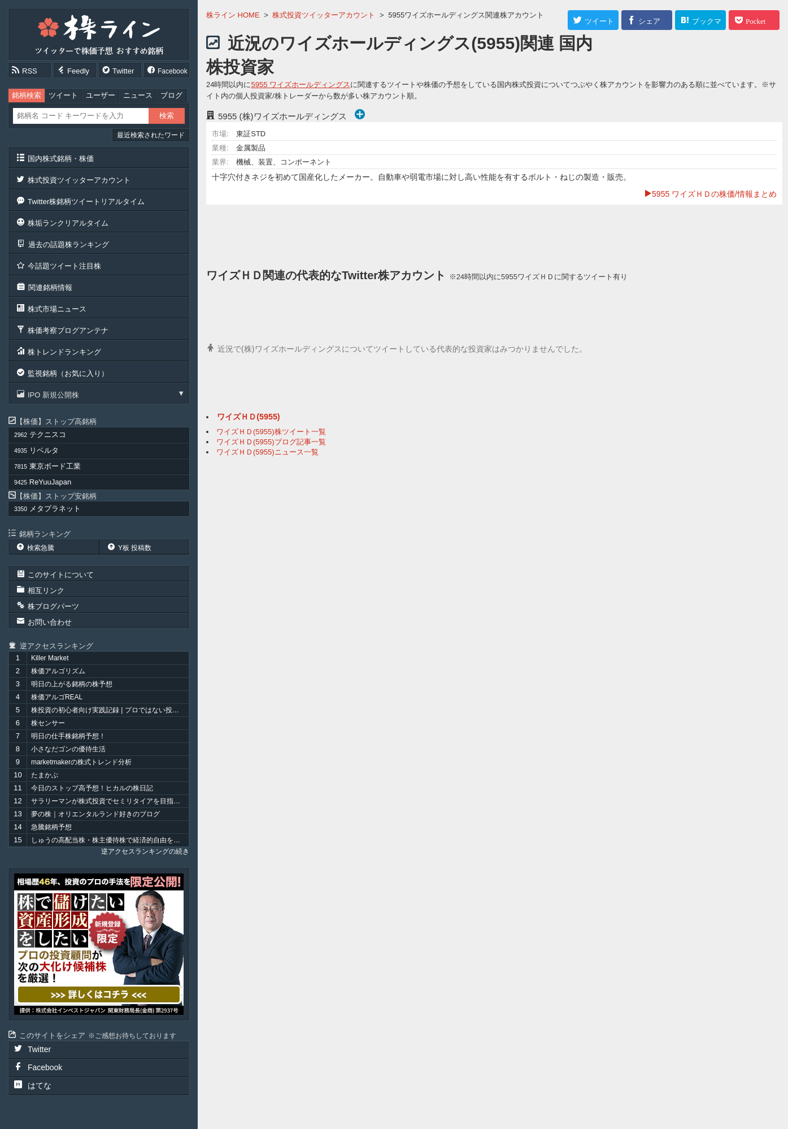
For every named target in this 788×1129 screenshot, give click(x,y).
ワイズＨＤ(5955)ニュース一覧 (267, 452)
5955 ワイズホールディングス (300, 84)
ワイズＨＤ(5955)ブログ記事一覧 (271, 442)
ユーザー (100, 95)
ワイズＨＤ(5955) (248, 416)
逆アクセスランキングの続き (145, 851)
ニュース (138, 95)
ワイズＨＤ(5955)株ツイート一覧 (271, 431)
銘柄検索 (26, 95)
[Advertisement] (494, 235)
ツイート (63, 95)
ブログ (171, 95)
